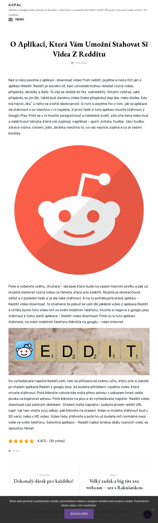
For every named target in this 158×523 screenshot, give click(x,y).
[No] (153, 509)
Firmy (16, 451)
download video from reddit (79, 80)
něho (39, 104)
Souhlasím (79, 513)
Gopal (15, 5)
